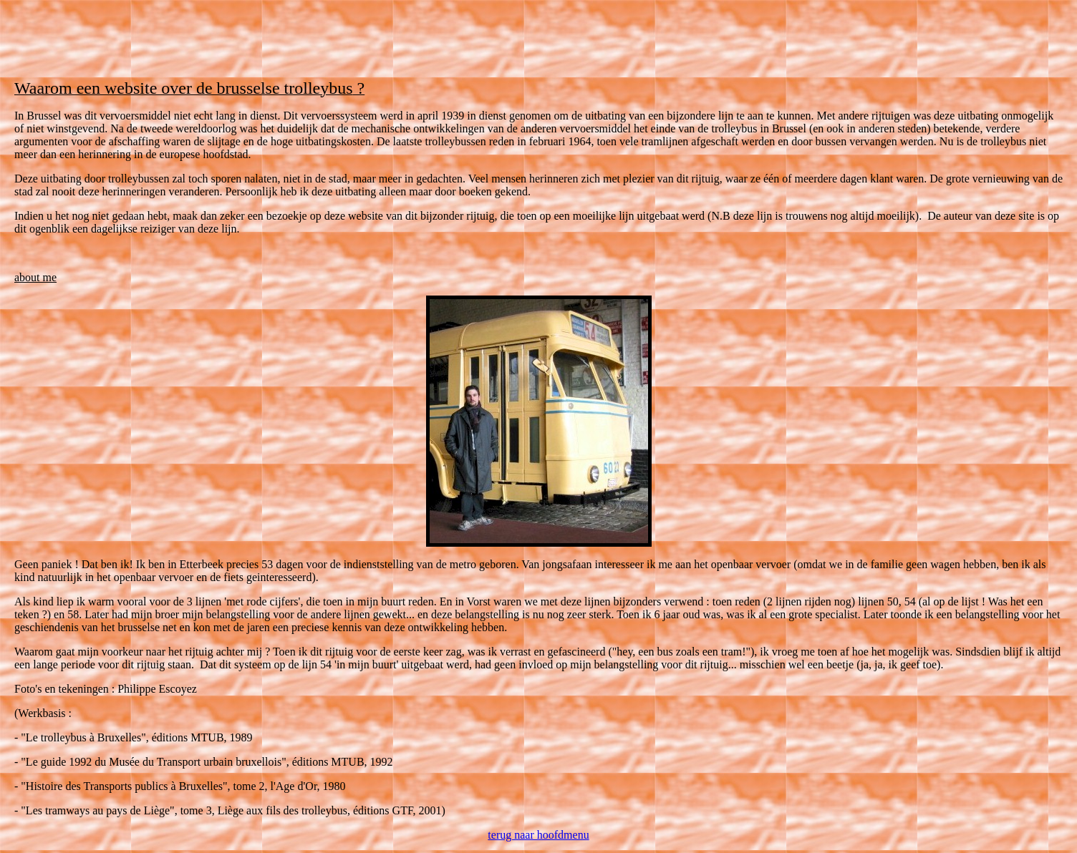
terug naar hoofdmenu (538, 835)
